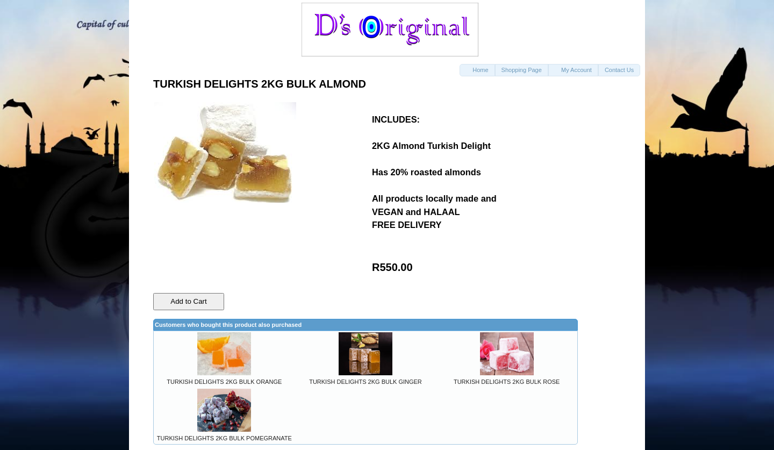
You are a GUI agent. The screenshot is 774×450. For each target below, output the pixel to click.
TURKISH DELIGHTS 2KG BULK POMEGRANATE (224, 438)
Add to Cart (188, 301)
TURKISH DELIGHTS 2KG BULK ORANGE (224, 381)
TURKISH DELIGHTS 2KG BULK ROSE (507, 381)
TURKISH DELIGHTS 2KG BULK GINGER (365, 381)
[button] (477, 70)
